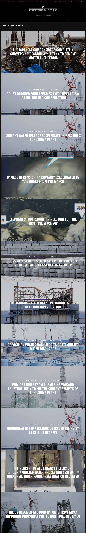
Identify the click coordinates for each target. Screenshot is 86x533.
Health (27, 19)
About (75, 19)
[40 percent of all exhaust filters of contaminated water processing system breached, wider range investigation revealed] (43, 471)
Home (10, 19)
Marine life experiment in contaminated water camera (37, 1)
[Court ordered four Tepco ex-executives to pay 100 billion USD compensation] (43, 94)
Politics (45, 19)
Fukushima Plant (36, 19)
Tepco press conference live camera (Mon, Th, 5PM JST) (64, 1)
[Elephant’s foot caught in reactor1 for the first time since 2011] (43, 220)
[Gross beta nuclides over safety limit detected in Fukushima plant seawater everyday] (43, 261)
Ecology (53, 19)
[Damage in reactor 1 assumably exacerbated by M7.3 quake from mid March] (43, 178)
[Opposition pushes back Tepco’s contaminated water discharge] (43, 345)
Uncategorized (68, 19)
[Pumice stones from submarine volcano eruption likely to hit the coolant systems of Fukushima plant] (43, 387)
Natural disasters (18, 19)
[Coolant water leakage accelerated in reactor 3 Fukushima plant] (43, 136)
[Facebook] (79, 1)
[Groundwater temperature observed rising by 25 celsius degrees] (43, 429)
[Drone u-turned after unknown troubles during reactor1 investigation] (43, 303)
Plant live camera (19, 1)
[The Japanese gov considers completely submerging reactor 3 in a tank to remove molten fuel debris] (43, 52)
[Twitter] (81, 1)
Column (60, 19)
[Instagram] (84, 1)
